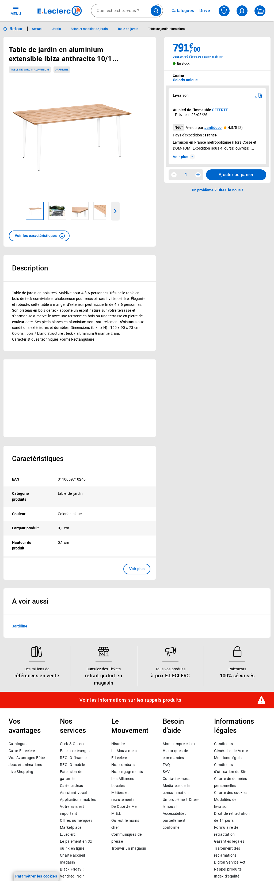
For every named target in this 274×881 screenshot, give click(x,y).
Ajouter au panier (236, 174)
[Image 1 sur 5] (35, 211)
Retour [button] (16, 29)
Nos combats (123, 765)
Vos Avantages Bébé (27, 758)
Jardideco (213, 127)
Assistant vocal (73, 792)
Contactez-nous (176, 778)
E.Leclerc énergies (75, 751)
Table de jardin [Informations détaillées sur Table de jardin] (127, 29)
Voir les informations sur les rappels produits (130, 700)
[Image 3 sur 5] (80, 211)
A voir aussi (30, 601)
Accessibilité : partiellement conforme (174, 820)
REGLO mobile (72, 765)
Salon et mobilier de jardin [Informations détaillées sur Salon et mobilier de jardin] (89, 29)
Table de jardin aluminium (29, 69)
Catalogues (18, 744)
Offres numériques (76, 820)
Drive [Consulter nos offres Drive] (204, 10)
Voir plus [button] (136, 569)
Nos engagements (127, 772)
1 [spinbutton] (186, 174)
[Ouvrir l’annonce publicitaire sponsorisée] (79, 398)
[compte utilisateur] (242, 10)
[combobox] (127, 10)
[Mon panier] (259, 10)
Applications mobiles (78, 799)
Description (30, 268)
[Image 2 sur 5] (57, 211)
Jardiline (19, 626)
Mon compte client (179, 744)
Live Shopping (21, 772)
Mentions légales (228, 758)
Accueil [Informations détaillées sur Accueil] (37, 29)
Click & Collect (72, 744)
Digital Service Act (230, 862)
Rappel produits (228, 869)
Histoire (118, 744)
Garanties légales (229, 841)
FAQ (166, 765)
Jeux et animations (25, 765)
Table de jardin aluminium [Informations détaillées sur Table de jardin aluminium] (166, 29)
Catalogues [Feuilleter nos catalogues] (183, 11)
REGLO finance (73, 758)
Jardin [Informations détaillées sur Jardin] (56, 29)
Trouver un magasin (128, 848)
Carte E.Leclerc (22, 751)
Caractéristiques (37, 458)
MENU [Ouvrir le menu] (15, 10)
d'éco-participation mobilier (206, 56)
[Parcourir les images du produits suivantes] (115, 211)
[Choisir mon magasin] (224, 10)
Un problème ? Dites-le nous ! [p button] (217, 190)
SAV (166, 772)
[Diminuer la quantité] (174, 174)
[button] (39, 236)
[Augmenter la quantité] (198, 174)
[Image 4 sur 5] (102, 211)
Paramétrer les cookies (36, 876)
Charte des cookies (230, 792)
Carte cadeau (71, 785)
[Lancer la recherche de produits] (156, 10)
